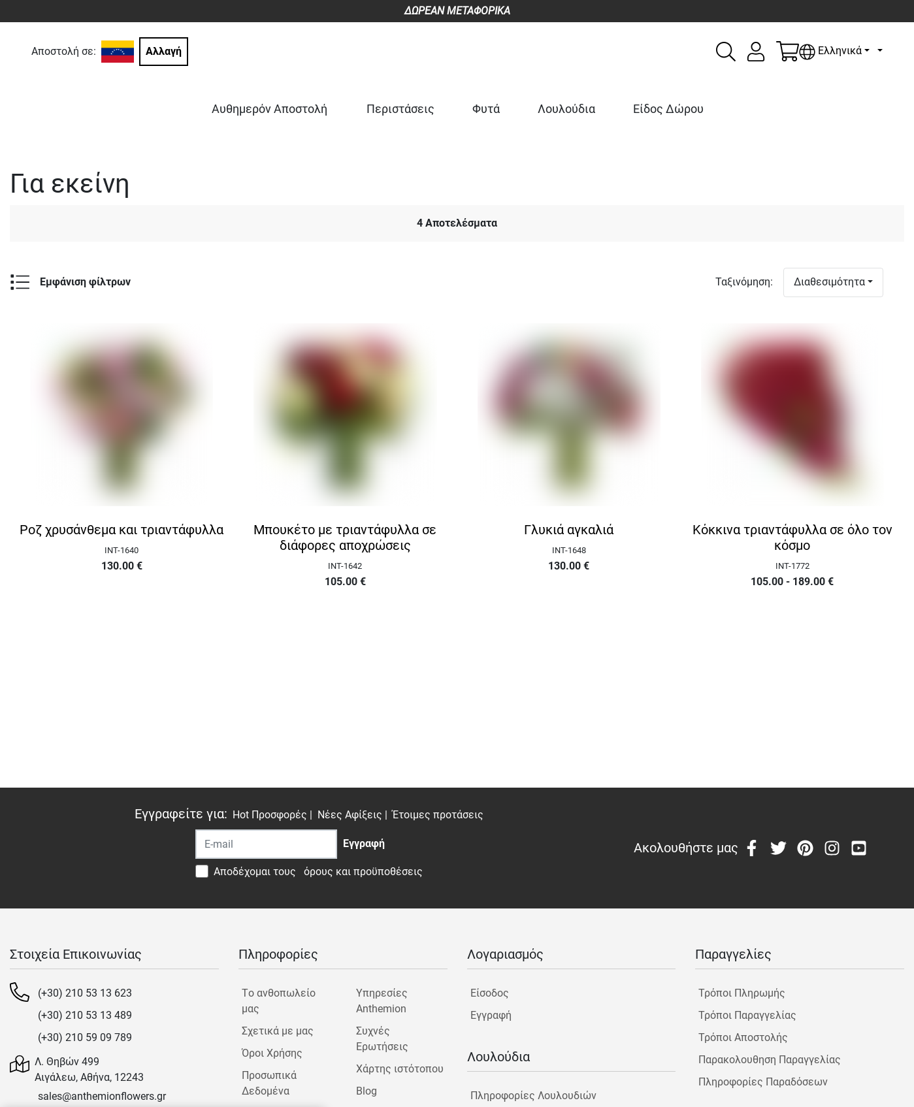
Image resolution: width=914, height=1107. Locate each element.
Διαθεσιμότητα (829, 282)
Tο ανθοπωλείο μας (279, 1001)
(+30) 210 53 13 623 (85, 993)
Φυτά (486, 109)
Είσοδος (489, 993)
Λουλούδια (566, 109)
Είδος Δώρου (668, 109)
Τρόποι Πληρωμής (741, 993)
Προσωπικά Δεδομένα (269, 1083)
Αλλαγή (164, 51)
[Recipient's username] (266, 844)
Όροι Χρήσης (272, 1053)
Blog (366, 1091)
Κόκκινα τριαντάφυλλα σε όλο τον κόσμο (792, 537)
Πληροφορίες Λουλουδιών (533, 1095)
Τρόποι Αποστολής (743, 1037)
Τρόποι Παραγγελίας (747, 1015)
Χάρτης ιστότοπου (400, 1069)
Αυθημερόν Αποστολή (269, 109)
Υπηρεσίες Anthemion (382, 1001)
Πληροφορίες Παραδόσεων (763, 1082)
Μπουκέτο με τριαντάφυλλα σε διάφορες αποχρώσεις (344, 537)
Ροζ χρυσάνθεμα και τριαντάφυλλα (121, 529)
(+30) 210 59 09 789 (85, 1037)
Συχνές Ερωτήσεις (382, 1039)
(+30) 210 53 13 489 (85, 1015)
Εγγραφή (491, 1015)
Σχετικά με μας (278, 1031)
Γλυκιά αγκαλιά (568, 529)
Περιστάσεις (400, 109)
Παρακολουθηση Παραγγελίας (769, 1059)
